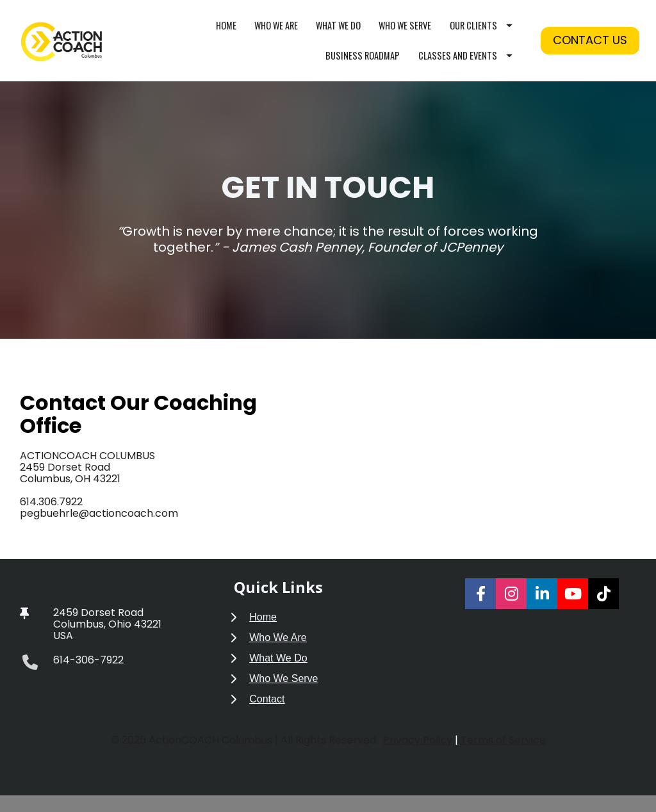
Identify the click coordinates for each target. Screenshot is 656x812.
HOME (226, 33)
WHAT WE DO (338, 33)
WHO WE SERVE (405, 33)
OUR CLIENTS (481, 33)
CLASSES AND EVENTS (465, 63)
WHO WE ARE (276, 33)
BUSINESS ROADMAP (362, 63)
